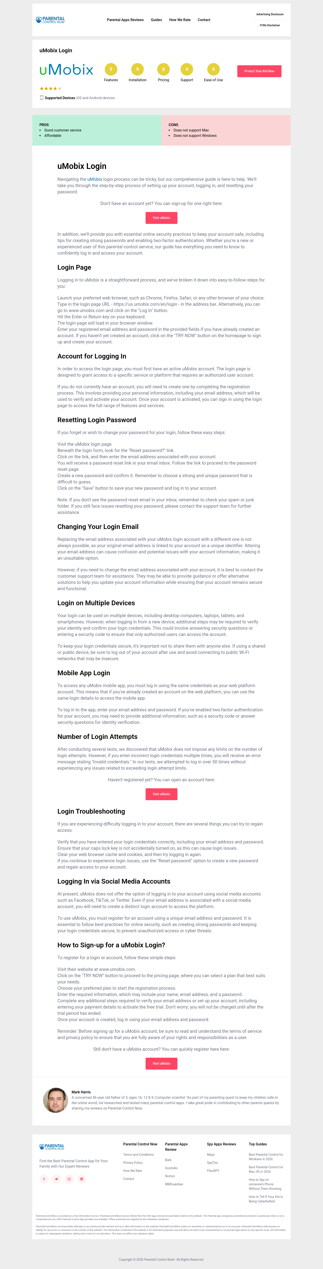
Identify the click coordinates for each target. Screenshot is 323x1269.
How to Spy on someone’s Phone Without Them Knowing (265, 1184)
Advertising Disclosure (270, 14)
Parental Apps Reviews (125, 20)
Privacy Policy (132, 1162)
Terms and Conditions (138, 1154)
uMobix (94, 179)
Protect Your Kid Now (259, 71)
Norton (170, 1176)
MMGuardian (174, 1184)
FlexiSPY (213, 1171)
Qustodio (171, 1168)
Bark (168, 1160)
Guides (156, 20)
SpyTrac (212, 1162)
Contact (204, 20)
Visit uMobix (161, 218)
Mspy (211, 1154)
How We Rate (179, 20)
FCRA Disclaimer (270, 25)
